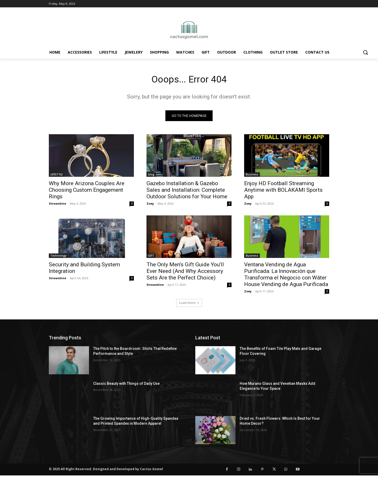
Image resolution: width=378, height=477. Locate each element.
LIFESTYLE (56, 176)
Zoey (150, 205)
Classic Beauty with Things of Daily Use (126, 385)
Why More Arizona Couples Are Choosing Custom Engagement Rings (86, 191)
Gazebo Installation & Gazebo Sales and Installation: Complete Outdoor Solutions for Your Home (186, 191)
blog (151, 176)
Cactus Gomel (151, 470)
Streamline (57, 205)
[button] (365, 52)
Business (252, 176)
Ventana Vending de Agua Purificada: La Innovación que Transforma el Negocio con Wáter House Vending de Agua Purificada (286, 276)
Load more (189, 304)
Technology (58, 257)
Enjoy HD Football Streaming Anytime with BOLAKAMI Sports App (283, 191)
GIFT (151, 257)
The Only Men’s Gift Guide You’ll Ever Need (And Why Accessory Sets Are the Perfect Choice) (185, 272)
